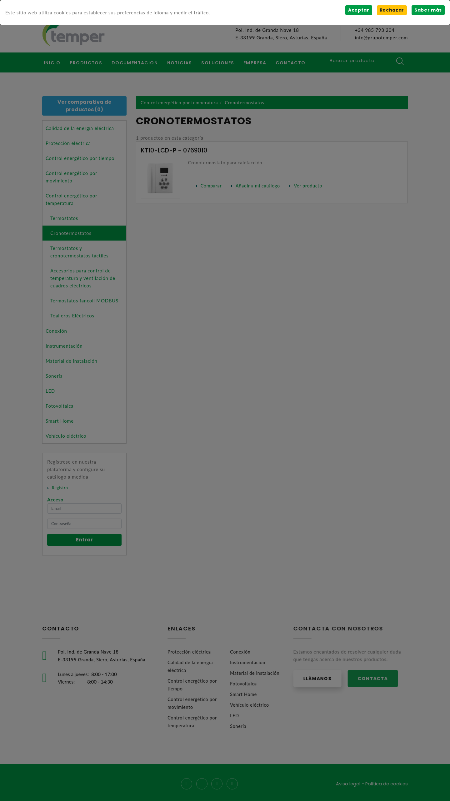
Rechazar (391, 10)
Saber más (428, 10)
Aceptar (358, 10)
